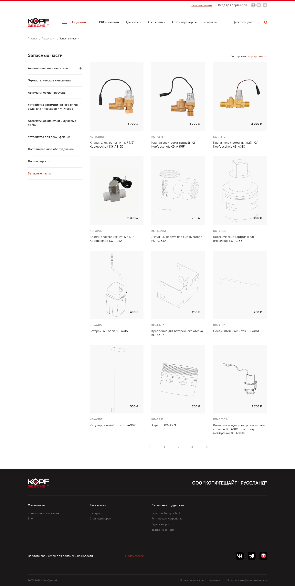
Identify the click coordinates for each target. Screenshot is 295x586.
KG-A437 (157, 325)
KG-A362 (96, 419)
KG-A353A (158, 231)
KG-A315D (97, 137)
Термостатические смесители (49, 80)
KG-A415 (96, 325)
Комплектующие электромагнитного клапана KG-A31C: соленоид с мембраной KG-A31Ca (239, 429)
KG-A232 (96, 231)
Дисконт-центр (243, 22)
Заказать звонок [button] (202, 5)
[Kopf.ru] (39, 22)
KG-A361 (219, 325)
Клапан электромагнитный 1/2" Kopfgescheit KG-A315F (173, 144)
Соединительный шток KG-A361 (236, 331)
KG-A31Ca (220, 419)
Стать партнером (184, 22)
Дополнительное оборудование (51, 149)
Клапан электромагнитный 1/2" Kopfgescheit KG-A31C (235, 144)
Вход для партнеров (232, 5)
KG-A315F (158, 137)
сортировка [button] (257, 56)
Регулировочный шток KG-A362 (113, 425)
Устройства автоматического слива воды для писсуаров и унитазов (53, 106)
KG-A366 (219, 231)
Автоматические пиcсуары (47, 92)
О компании (156, 22)
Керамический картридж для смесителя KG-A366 (234, 239)
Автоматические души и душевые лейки (52, 123)
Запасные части (39, 173)
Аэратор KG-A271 (163, 425)
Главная (33, 38)
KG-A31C (219, 137)
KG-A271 (157, 419)
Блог (31, 518)
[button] (265, 22)
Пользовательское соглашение (200, 580)
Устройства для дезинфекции (49, 137)
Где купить (133, 22)
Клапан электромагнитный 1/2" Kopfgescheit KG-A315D (112, 144)
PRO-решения (109, 22)
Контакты (210, 22)
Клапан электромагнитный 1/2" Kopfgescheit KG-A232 (112, 239)
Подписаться (134, 556)
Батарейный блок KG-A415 (109, 331)
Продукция (74, 22)
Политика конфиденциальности (247, 580)
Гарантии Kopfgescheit (166, 513)
